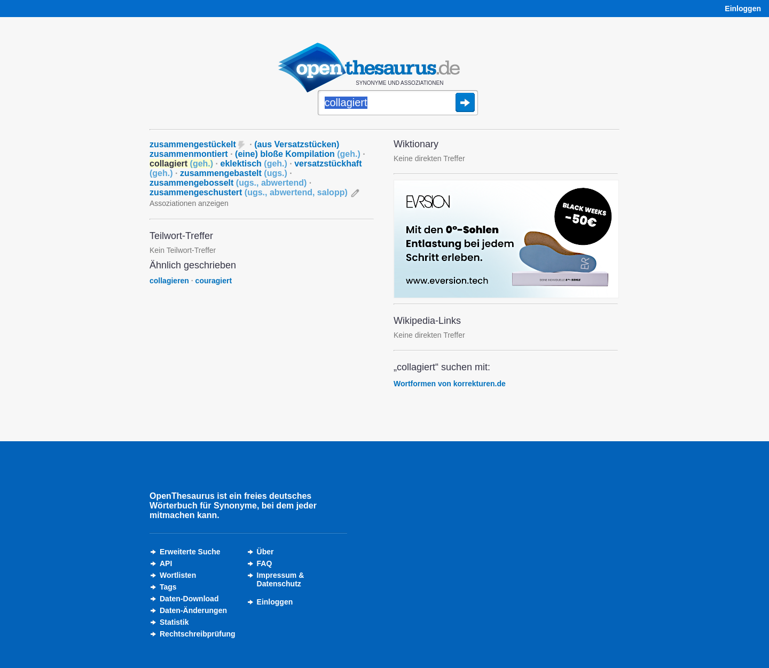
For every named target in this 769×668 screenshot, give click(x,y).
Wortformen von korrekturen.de (450, 383)
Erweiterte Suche (190, 551)
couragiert (213, 280)
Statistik (174, 622)
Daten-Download (189, 598)
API (166, 563)
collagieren (169, 280)
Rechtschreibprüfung (198, 634)
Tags (168, 587)
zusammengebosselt (228, 182)
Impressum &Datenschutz (280, 579)
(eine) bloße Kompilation (297, 153)
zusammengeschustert (249, 192)
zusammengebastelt (233, 173)
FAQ (264, 563)
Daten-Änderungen (193, 610)
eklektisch (253, 163)
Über (265, 551)
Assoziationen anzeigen (189, 203)
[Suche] (398, 103)
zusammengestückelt (193, 144)
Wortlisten (178, 575)
